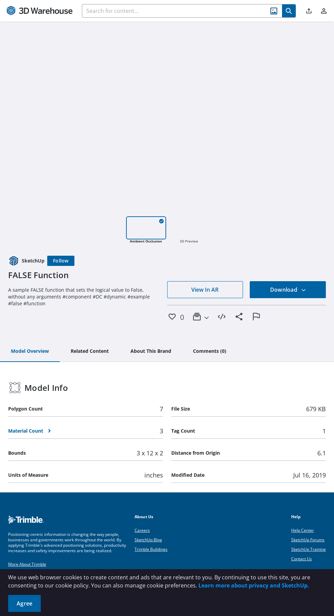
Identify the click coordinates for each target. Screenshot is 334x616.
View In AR (204, 289)
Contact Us (301, 559)
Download (288, 289)
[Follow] (60, 261)
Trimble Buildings (151, 549)
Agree (24, 603)
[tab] (30, 351)
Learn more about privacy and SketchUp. (253, 585)
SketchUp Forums (307, 540)
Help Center (302, 530)
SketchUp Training (308, 549)
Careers (142, 530)
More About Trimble (27, 564)
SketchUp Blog (148, 540)
